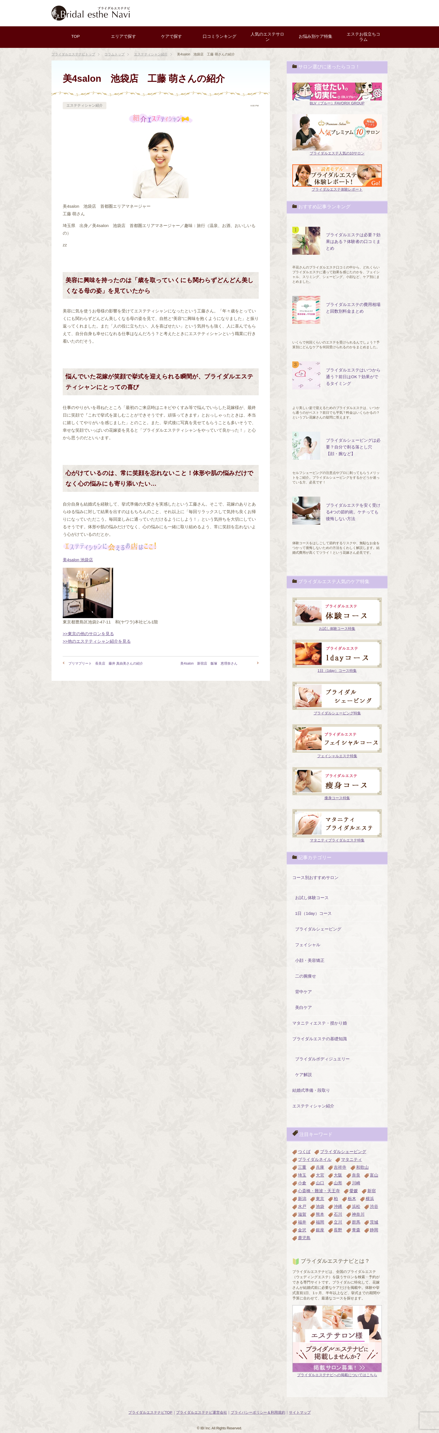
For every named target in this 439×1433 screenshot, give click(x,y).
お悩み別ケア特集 (315, 36)
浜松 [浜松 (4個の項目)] (356, 1206)
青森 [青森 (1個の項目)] (356, 1230)
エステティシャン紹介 (84, 105)
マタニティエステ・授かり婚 (319, 1023)
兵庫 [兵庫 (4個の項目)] (320, 1167)
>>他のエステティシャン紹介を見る (97, 641)
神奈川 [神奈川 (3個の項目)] (358, 1214)
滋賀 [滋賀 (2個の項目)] (302, 1214)
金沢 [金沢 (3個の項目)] (302, 1230)
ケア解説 (303, 1074)
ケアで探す (171, 36)
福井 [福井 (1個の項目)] (302, 1222)
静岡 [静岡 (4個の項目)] (374, 1230)
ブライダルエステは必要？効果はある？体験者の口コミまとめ (353, 241)
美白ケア (303, 1007)
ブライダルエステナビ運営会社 (201, 1412)
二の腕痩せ (305, 976)
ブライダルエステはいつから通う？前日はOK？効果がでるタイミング (353, 377)
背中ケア (303, 991)
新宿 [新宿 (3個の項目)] (371, 1190)
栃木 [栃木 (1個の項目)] (352, 1198)
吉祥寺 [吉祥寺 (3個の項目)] (340, 1167)
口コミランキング (219, 36)
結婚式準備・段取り (311, 1090)
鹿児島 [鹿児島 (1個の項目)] (304, 1237)
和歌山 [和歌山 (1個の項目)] (362, 1167)
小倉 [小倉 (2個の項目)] (302, 1182)
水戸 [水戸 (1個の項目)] (302, 1206)
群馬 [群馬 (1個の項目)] (356, 1222)
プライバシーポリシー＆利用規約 (258, 1412)
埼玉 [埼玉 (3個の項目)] (302, 1175)
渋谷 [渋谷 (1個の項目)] (374, 1206)
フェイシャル (307, 944)
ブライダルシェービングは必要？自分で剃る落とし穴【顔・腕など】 (353, 447)
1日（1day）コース (313, 913)
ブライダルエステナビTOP (150, 1412)
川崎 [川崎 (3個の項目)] (356, 1182)
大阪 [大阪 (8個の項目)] (338, 1175)
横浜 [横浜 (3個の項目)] (370, 1198)
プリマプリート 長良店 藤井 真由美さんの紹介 (105, 663)
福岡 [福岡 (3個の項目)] (320, 1222)
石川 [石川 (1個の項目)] (338, 1214)
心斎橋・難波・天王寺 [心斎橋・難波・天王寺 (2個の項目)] (319, 1190)
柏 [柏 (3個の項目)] (336, 1198)
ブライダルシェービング (318, 929)
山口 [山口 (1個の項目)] (320, 1182)
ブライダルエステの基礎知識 (319, 1038)
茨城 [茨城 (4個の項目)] (374, 1222)
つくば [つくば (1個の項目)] (304, 1151)
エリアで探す (123, 36)
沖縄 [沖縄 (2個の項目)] (338, 1206)
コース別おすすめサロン (315, 877)
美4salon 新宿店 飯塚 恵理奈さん (208, 663)
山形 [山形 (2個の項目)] (338, 1182)
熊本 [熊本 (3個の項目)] (320, 1214)
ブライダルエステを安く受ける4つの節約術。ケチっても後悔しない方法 (353, 512)
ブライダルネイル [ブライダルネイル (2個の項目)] (314, 1159)
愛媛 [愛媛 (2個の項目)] (353, 1190)
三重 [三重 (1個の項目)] (302, 1167)
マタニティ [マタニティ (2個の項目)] (351, 1159)
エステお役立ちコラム (363, 37)
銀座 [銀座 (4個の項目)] (320, 1230)
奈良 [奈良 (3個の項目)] (356, 1175)
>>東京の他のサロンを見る (88, 633)
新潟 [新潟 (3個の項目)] (302, 1198)
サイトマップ (300, 1412)
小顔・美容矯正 (309, 960)
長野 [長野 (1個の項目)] (338, 1230)
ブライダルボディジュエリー (322, 1058)
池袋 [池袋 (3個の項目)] (320, 1206)
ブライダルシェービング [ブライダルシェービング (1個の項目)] (343, 1151)
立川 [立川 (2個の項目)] (338, 1222)
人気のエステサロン (267, 37)
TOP (75, 36)
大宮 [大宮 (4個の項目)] (320, 1175)
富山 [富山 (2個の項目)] (374, 1175)
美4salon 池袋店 (78, 559)
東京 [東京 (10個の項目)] (320, 1198)
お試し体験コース (312, 897)
